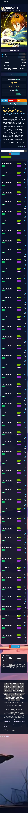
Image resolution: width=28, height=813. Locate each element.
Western (18, 700)
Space (13, 697)
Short (13, 694)
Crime (5, 686)
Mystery (14, 691)
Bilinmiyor (23, 65)
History (18, 687)
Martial (6, 690)
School (5, 694)
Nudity (22, 691)
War (9, 700)
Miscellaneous (20, 690)
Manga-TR (7, 2)
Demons (9, 686)
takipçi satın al (22, 724)
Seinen (23, 693)
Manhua (17, 689)
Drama (19, 686)
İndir (3, 165)
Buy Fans (11, 726)
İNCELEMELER (22, 101)
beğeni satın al (6, 724)
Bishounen (17, 685)
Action (9, 68)
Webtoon (23, 59)
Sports (17, 697)
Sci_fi (9, 694)
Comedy (22, 685)
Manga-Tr (6, 736)
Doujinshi (14, 686)
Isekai (5, 689)
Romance (11, 693)
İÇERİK (4, 101)
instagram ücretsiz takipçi (19, 721)
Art (22, 683)
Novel (19, 691)
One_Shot (6, 693)
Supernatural (8, 697)
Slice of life (19, 695)
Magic (12, 689)
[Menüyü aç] (26, 2)
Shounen (12, 69)
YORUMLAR (12, 101)
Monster (6, 691)
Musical (10, 691)
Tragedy (6, 698)
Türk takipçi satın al (8, 721)
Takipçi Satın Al (14, 724)
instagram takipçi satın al (19, 726)
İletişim (5, 729)
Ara (25, 151)
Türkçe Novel (11, 698)
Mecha (10, 690)
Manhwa (22, 689)
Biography (6, 685)
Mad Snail (23, 62)
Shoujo (16, 694)
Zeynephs (18, 223)
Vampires (17, 698)
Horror (22, 687)
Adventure (14, 68)
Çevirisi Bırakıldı (22, 57)
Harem (14, 687)
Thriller (21, 697)
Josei (9, 689)
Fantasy (19, 68)
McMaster (18, 165)
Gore (10, 687)
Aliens (20, 683)
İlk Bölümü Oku (6, 157)
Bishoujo (11, 685)
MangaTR (18, 163)
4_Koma (6, 683)
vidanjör (6, 726)
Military (14, 690)
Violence (22, 698)
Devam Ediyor (22, 54)
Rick (24, 146)
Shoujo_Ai (22, 694)
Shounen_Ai (13, 695)
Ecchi (23, 686)
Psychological (17, 693)
